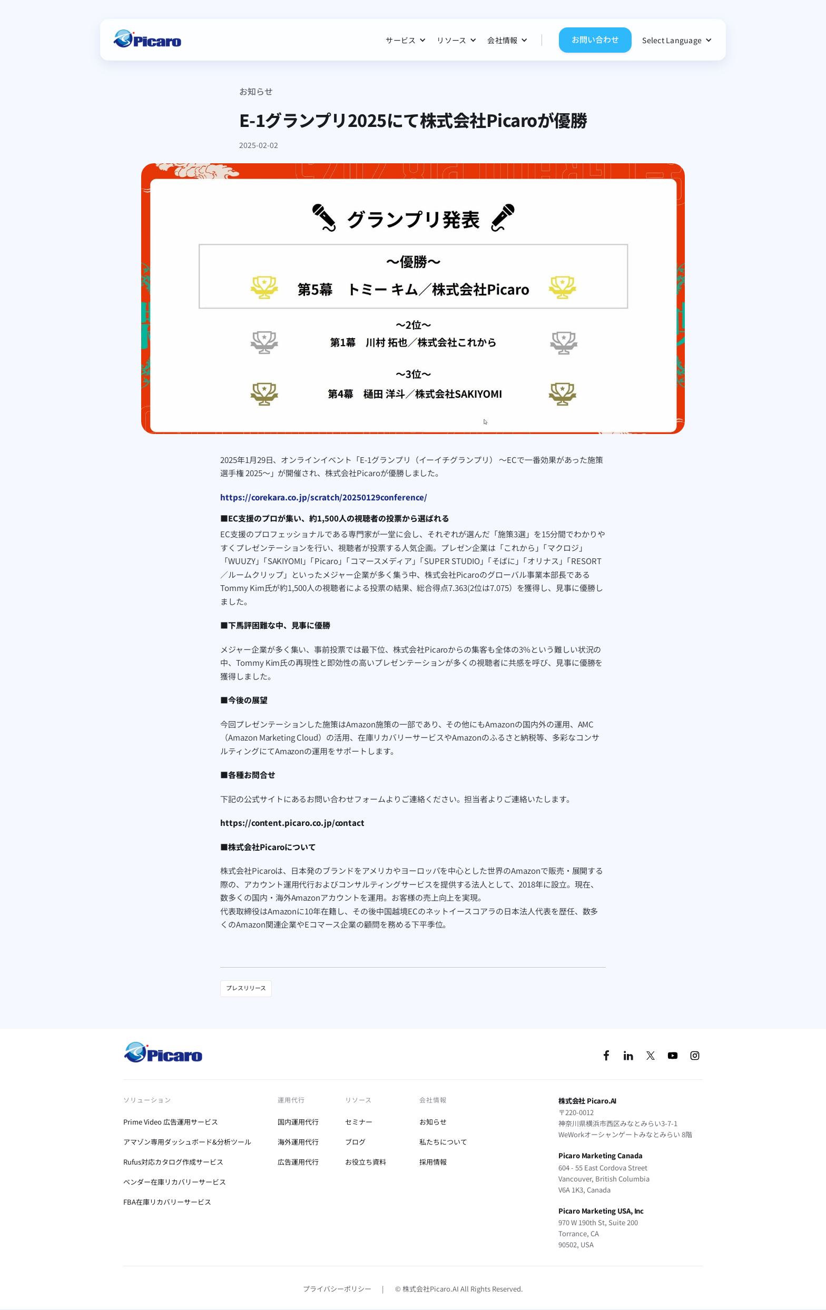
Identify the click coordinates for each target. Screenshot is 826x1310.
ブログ (355, 1142)
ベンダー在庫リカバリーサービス (174, 1182)
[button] (405, 40)
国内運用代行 (298, 1122)
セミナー (358, 1122)
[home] (147, 39)
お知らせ (256, 91)
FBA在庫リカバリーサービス (167, 1202)
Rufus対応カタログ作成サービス (173, 1162)
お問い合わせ (595, 39)
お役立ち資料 (365, 1162)
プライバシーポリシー (337, 1289)
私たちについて (443, 1142)
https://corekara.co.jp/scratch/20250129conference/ (323, 497)
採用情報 (433, 1162)
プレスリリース (246, 987)
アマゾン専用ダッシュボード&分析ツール (187, 1142)
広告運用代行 (298, 1162)
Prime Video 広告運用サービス (170, 1122)
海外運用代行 (298, 1142)
